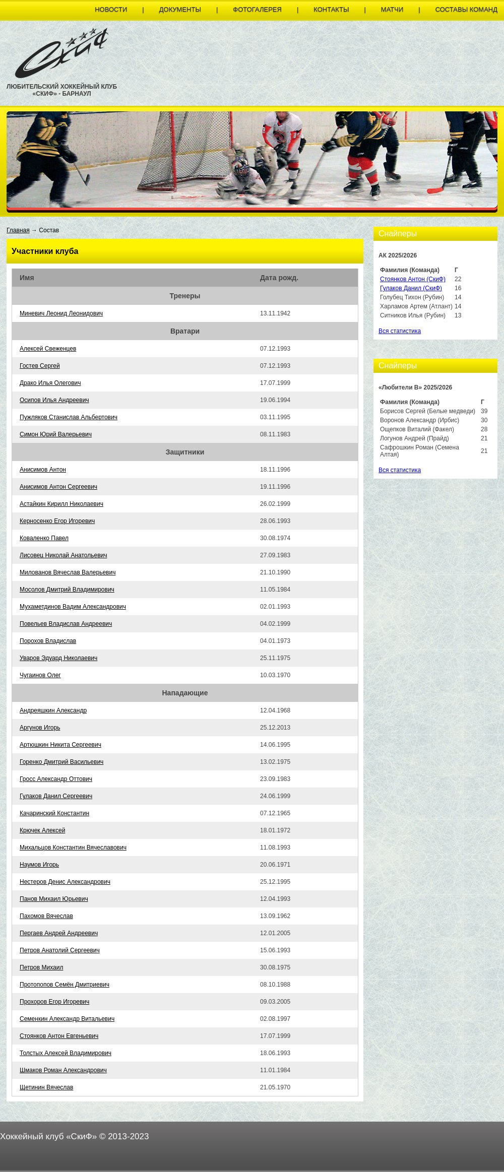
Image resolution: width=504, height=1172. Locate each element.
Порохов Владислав (48, 640)
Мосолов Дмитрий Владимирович (67, 589)
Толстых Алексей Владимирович (65, 1053)
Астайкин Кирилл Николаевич (61, 503)
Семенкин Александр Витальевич (67, 1018)
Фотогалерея (257, 9)
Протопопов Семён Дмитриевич (64, 984)
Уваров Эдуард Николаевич (58, 658)
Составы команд (466, 9)
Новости (111, 9)
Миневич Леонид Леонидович (61, 313)
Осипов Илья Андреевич (54, 400)
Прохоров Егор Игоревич (54, 1001)
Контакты (331, 9)
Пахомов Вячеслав (46, 916)
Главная (18, 230)
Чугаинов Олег (40, 675)
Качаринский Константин (54, 813)
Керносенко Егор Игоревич (57, 521)
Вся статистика (400, 331)
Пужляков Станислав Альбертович (68, 417)
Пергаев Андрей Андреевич (59, 933)
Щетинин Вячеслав (46, 1087)
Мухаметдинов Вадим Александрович (73, 606)
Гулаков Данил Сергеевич (56, 796)
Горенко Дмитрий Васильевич (61, 761)
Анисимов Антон (43, 469)
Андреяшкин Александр (53, 710)
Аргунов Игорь (40, 727)
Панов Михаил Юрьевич (54, 898)
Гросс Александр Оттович (56, 779)
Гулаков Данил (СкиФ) (411, 288)
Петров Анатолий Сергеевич (60, 950)
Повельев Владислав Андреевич (66, 623)
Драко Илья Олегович (50, 382)
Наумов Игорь (39, 864)
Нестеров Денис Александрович (65, 881)
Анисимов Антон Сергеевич (58, 486)
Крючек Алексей (42, 830)
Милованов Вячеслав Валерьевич (67, 572)
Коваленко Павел (44, 538)
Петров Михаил (41, 967)
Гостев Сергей (40, 365)
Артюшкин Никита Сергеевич (60, 744)
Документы (180, 9)
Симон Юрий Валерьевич (56, 434)
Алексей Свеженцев (48, 348)
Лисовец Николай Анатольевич (63, 555)
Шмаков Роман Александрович (63, 1070)
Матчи (392, 9)
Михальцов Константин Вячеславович (73, 847)
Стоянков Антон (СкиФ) (413, 279)
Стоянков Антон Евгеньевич (59, 1035)
